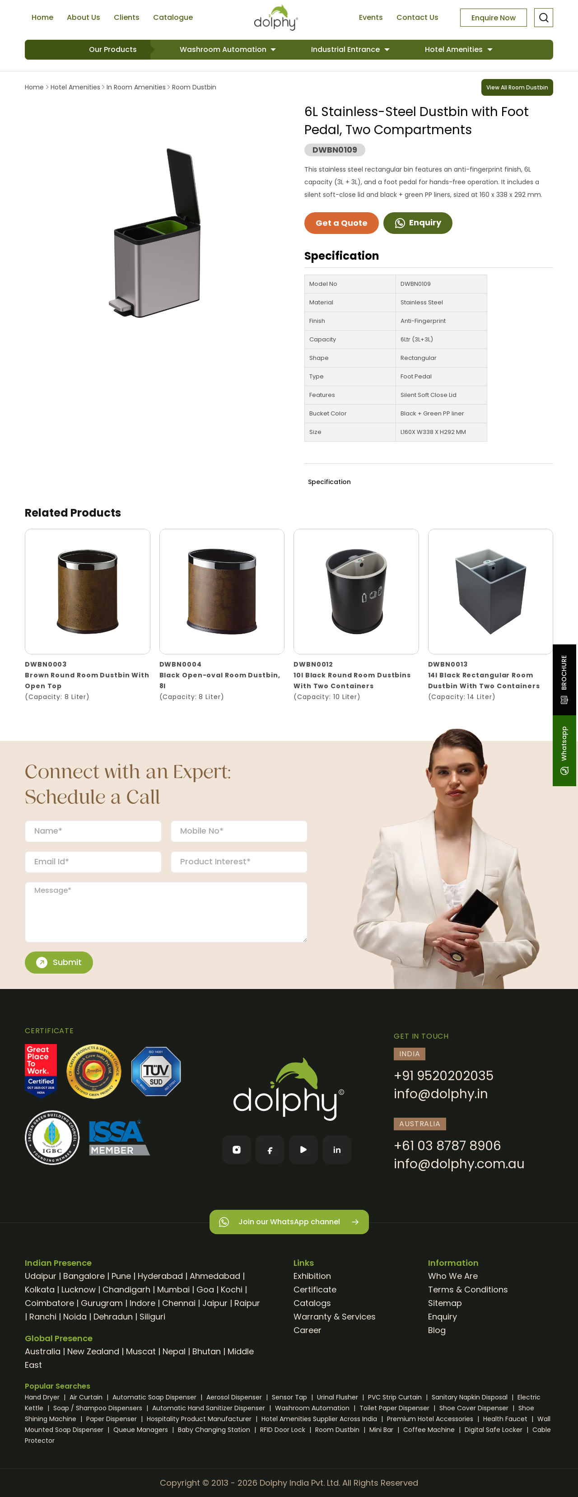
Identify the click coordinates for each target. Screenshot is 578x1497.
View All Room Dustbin (517, 87)
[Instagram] (236, 1149)
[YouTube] (303, 1149)
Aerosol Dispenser (235, 1397)
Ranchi (42, 1316)
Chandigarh (126, 1289)
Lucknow (78, 1289)
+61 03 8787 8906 (447, 1146)
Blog (437, 1330)
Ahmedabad (215, 1276)
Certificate (315, 1289)
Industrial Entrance (346, 49)
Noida (75, 1316)
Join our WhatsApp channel (289, 1222)
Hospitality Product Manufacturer (200, 1418)
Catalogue (173, 17)
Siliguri (152, 1316)
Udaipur (40, 1276)
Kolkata (40, 1289)
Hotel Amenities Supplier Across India (320, 1418)
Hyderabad (160, 1276)
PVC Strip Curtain (396, 1397)
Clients (127, 17)
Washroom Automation (224, 49)
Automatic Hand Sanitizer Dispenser (209, 1408)
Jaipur (215, 1303)
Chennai (179, 1303)
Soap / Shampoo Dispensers (98, 1408)
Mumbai (173, 1289)
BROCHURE (564, 679)
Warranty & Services (335, 1316)
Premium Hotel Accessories (431, 1418)
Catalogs (312, 1303)
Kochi (231, 1289)
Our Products (113, 49)
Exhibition (312, 1276)
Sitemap (445, 1303)
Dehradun (113, 1316)
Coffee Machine (430, 1429)
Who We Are (453, 1276)
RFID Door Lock (283, 1429)
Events (371, 17)
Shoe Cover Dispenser (474, 1408)
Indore (142, 1303)
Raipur (247, 1303)
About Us (83, 17)
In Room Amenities (136, 87)
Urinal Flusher (338, 1397)
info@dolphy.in (441, 1094)
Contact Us (417, 17)
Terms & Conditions (468, 1289)
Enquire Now (493, 18)
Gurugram (102, 1303)
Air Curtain (87, 1397)
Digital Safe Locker (494, 1429)
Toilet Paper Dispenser (395, 1408)
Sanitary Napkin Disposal (470, 1397)
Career (308, 1330)
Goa (205, 1289)
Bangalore (84, 1276)
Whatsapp (564, 750)
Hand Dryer (43, 1397)
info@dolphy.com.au (459, 1164)
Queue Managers (141, 1429)
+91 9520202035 (444, 1076)
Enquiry (418, 222)
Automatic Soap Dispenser (155, 1397)
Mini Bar (382, 1429)
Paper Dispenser (112, 1418)
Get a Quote (342, 223)
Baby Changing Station (215, 1429)
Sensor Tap (290, 1397)
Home (42, 17)
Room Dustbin (193, 87)
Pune (121, 1276)
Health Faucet (506, 1418)
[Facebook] (270, 1149)
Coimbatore (49, 1303)
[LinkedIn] (336, 1149)
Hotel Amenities (455, 49)
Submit (59, 962)
